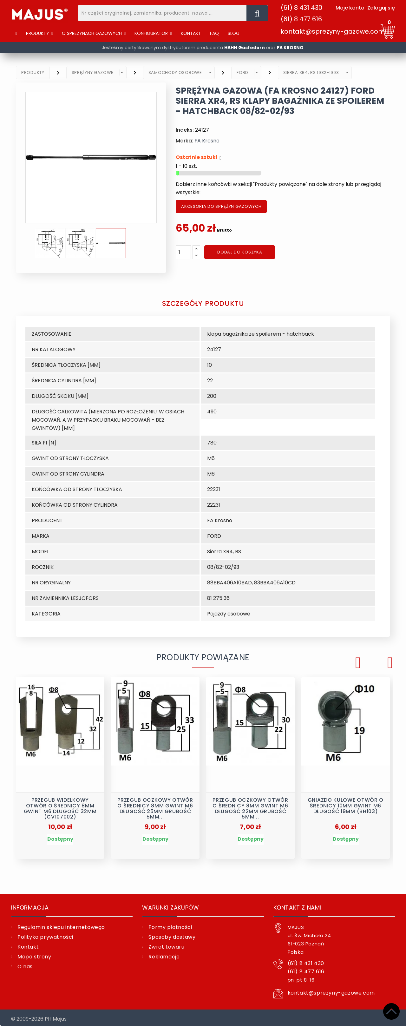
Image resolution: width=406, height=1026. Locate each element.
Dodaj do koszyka (239, 252)
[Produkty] (39, 33)
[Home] (16, 33)
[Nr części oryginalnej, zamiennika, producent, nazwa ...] (257, 13)
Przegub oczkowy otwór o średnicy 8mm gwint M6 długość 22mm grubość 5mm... (250, 805)
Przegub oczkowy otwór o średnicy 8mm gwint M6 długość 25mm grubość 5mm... (155, 805)
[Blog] (233, 33)
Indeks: (185, 130)
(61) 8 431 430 (301, 7)
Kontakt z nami (297, 905)
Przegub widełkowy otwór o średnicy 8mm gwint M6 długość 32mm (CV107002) (60, 805)
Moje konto (350, 7)
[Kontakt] (191, 33)
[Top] (391, 1011)
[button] (93, 33)
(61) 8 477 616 (301, 19)
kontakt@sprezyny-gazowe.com (333, 31)
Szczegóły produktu (203, 303)
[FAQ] (214, 33)
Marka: (184, 140)
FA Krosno (206, 140)
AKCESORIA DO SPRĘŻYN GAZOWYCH (221, 206)
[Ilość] (183, 252)
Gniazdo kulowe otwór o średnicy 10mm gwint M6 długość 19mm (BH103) (345, 803)
